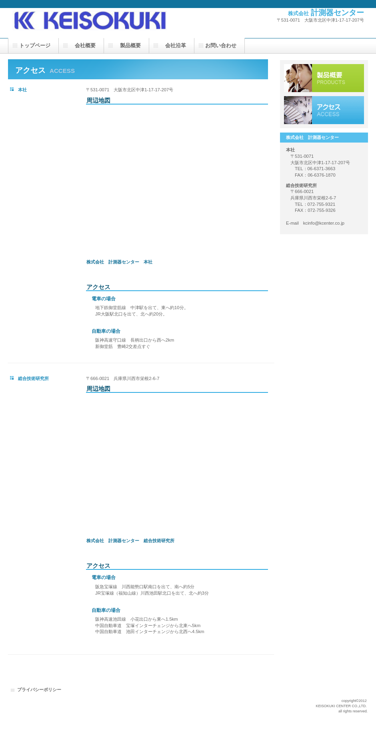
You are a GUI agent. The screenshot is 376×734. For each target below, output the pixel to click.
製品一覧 (324, 78)
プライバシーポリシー (39, 689)
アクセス (324, 110)
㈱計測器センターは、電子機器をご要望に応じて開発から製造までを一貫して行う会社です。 (88, 15)
